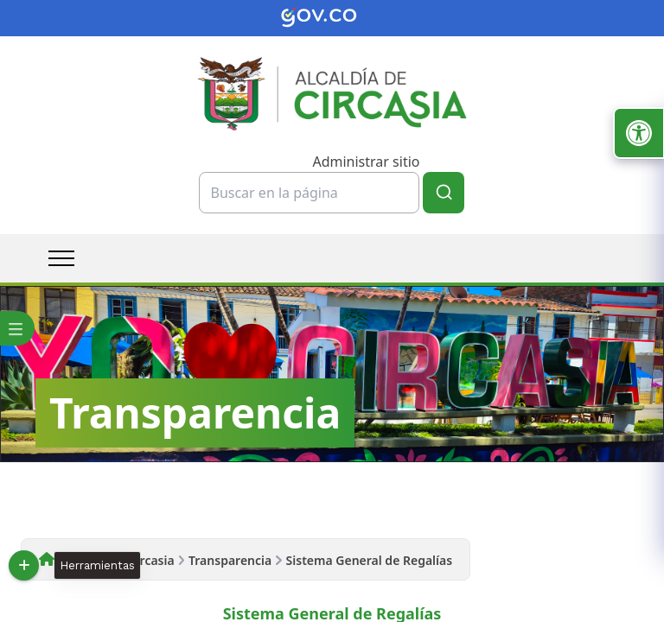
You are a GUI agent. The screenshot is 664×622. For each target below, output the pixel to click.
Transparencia (229, 560)
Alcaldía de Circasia (118, 560)
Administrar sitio (365, 161)
